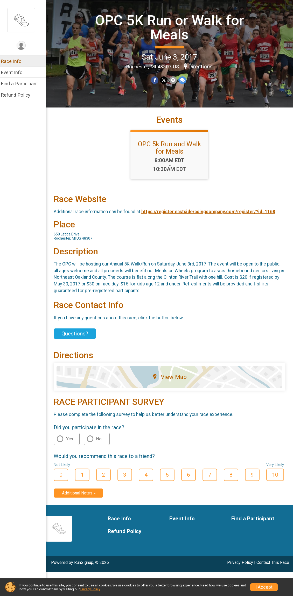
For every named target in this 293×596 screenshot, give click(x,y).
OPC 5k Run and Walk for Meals (171, 151)
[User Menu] (25, 46)
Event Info (15, 72)
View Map (171, 380)
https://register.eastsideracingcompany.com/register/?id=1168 (211, 215)
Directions (202, 66)
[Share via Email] (174, 80)
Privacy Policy (240, 566)
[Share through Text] (184, 80)
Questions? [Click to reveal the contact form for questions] (78, 338)
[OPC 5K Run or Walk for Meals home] (24, 20)
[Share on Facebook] (156, 80)
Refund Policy (19, 95)
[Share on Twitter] (165, 80)
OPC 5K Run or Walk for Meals (171, 27)
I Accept (264, 587)
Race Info (14, 61)
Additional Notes (80, 497)
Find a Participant (22, 83)
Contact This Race (272, 566)
